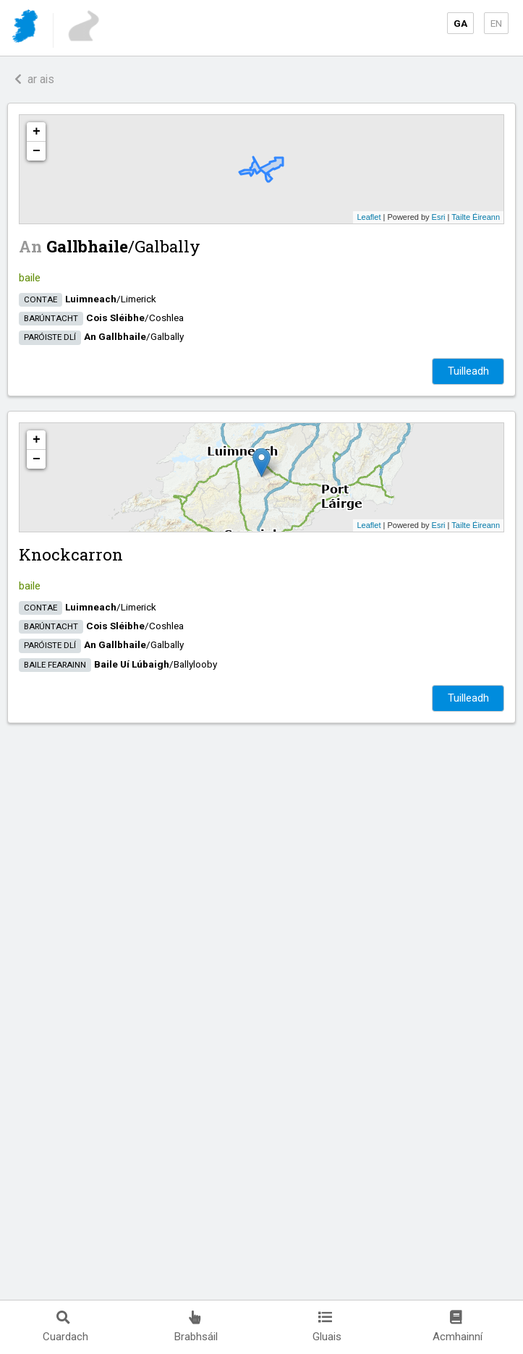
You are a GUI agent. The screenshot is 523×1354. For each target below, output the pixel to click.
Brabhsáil (196, 1327)
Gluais (326, 1327)
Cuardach (65, 1327)
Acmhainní (457, 1327)
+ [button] (37, 131)
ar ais (34, 79)
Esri (439, 217)
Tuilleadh (468, 371)
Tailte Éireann (475, 217)
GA (460, 23)
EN (496, 23)
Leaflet (368, 217)
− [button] (37, 151)
